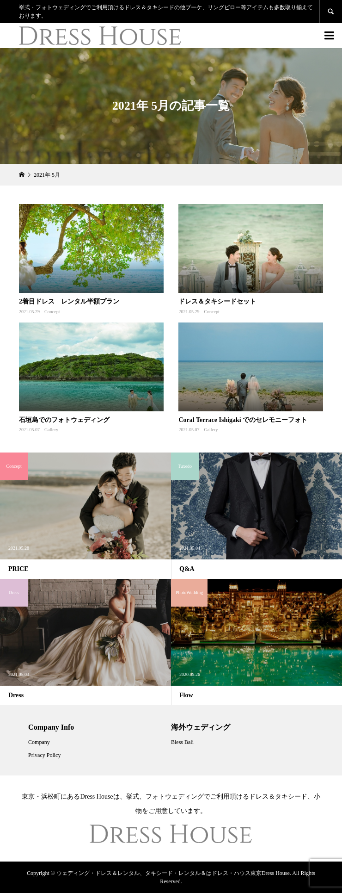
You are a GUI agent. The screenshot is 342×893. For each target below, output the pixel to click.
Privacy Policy (44, 755)
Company (39, 742)
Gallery (51, 429)
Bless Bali (182, 742)
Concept (52, 311)
